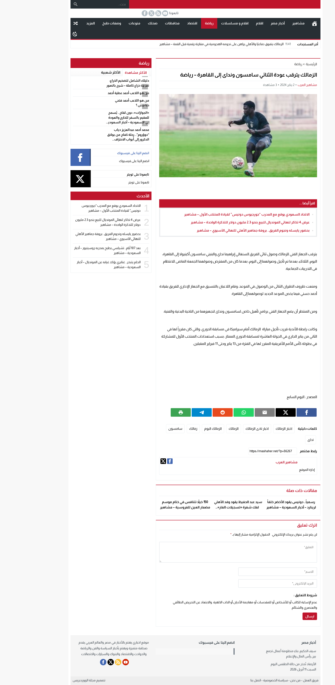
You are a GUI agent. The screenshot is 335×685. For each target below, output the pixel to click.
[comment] (210, 552)
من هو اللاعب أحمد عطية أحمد (100, 93)
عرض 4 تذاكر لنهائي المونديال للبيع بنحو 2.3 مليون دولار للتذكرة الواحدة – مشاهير (222, 222)
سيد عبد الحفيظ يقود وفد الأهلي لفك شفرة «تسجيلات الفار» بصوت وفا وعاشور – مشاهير (210, 507)
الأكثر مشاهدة (108, 72)
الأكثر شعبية (82, 72)
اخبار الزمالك (256, 428)
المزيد (62, 23)
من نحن (267, 680)
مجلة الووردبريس (56, 680)
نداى (282, 439)
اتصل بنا (227, 680)
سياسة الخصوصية (247, 680)
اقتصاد (164, 23)
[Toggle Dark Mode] (47, 34)
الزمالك (206, 428)
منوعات (106, 23)
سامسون (147, 428)
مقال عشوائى (48, 23)
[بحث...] (77, 4)
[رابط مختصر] (244, 451)
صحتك (124, 23)
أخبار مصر (250, 23)
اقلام (231, 23)
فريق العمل (282, 680)
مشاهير (270, 23)
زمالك (165, 428)
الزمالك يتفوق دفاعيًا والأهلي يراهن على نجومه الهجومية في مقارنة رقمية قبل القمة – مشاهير (197, 44)
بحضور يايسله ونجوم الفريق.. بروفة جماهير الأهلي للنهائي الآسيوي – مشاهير (225, 230)
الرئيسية (286, 23)
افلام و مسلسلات (206, 23)
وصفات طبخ (83, 23)
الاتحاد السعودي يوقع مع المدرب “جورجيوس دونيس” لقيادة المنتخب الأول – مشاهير (219, 214)
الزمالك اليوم (185, 428)
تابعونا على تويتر (110, 182)
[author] (249, 571)
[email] (249, 583)
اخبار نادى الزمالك (229, 428)
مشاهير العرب (279, 85)
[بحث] (48, 4)
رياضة (181, 23)
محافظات (144, 23)
